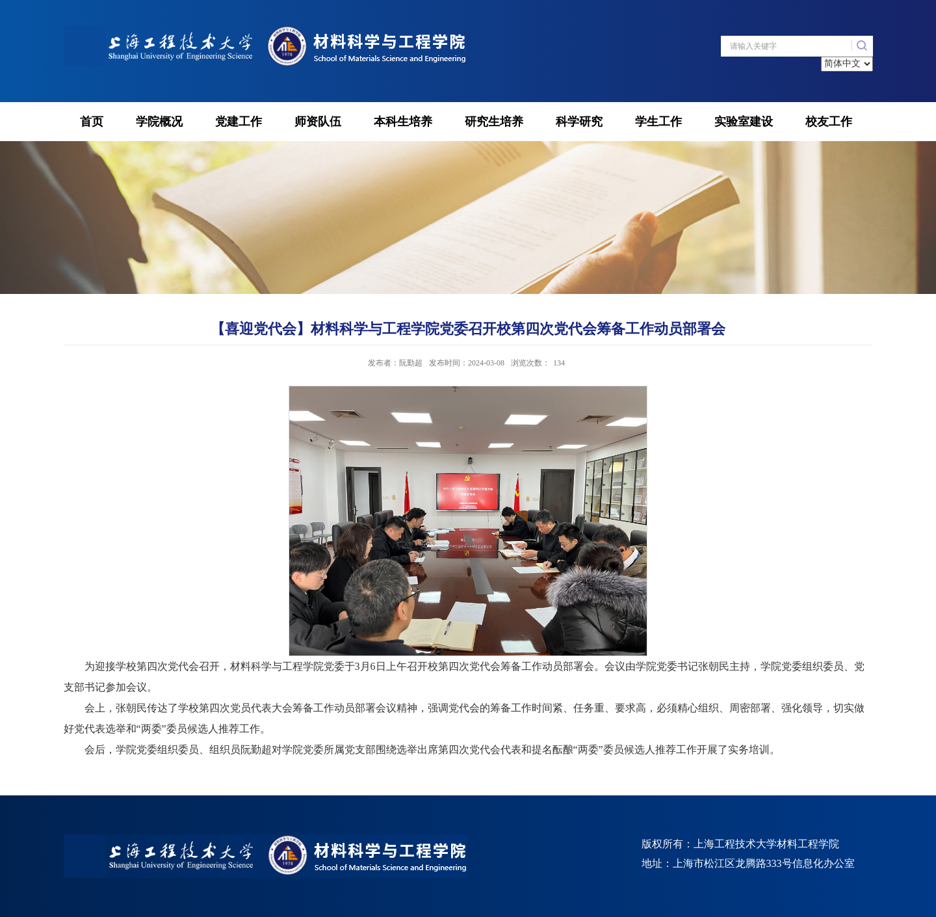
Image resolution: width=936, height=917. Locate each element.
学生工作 (658, 121)
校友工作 (828, 121)
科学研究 (579, 121)
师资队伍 (317, 121)
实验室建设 (743, 121)
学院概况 (159, 121)
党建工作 (238, 121)
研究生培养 (494, 121)
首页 (91, 121)
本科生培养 (403, 121)
